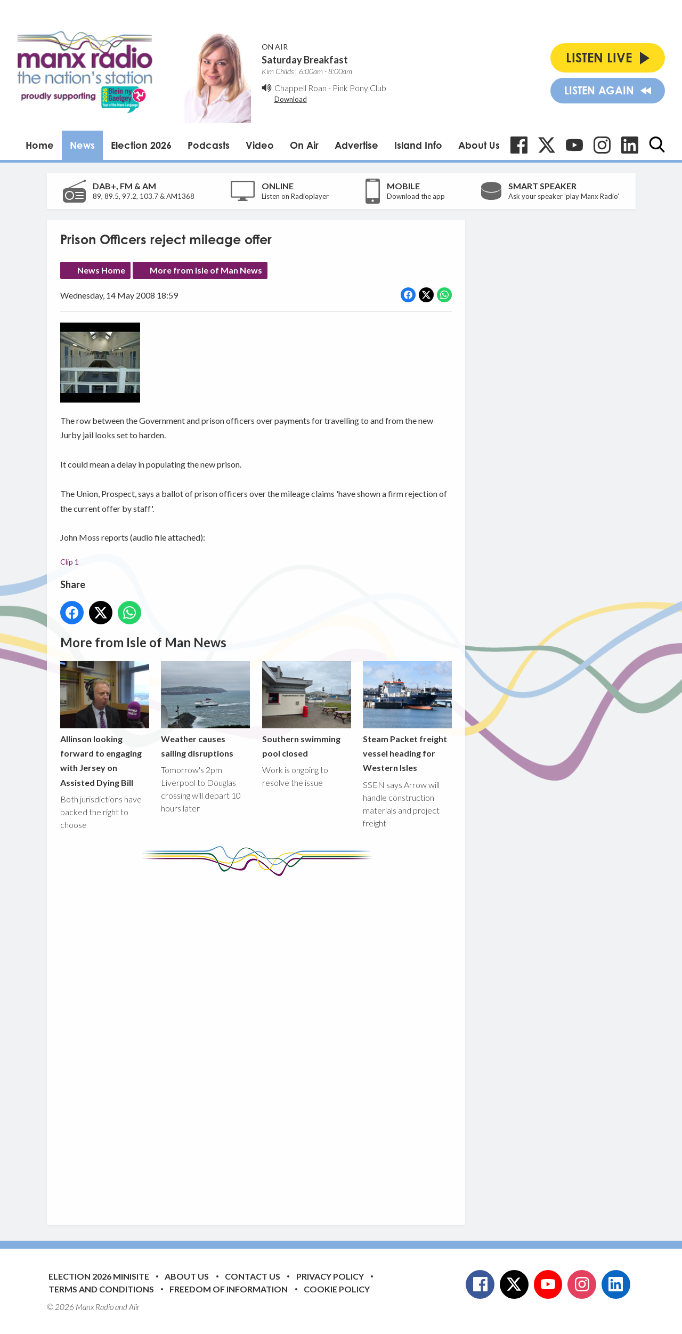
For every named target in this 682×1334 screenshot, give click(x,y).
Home (40, 145)
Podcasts (209, 145)
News (82, 145)
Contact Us (252, 1276)
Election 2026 (141, 145)
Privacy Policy (330, 1276)
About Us (479, 145)
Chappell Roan (300, 88)
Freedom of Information (228, 1289)
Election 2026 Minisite (98, 1276)
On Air (304, 145)
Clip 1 (69, 561)
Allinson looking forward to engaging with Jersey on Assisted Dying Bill (104, 724)
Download (290, 99)
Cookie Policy (337, 1289)
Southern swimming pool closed (306, 709)
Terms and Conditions (101, 1289)
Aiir (134, 1307)
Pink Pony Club (359, 88)
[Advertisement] (260, 1042)
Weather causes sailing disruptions (205, 709)
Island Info (418, 145)
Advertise (356, 145)
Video (260, 145)
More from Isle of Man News (206, 270)
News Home (101, 270)
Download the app (416, 196)
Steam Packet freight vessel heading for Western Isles (406, 717)
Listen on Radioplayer (295, 196)
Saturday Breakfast (305, 60)
